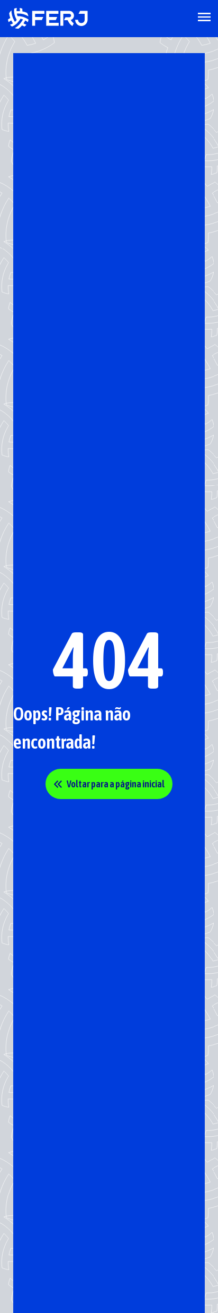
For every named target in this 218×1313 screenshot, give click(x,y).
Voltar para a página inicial (109, 783)
